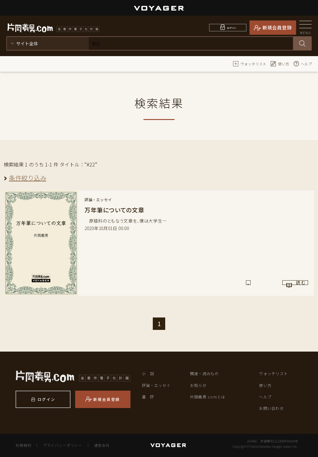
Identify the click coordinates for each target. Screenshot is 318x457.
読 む (282, 284)
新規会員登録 (277, 27)
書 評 (148, 397)
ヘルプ (302, 63)
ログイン (232, 27)
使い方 (279, 63)
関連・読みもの (205, 373)
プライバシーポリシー (61, 445)
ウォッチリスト (249, 63)
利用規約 (23, 445)
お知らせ (199, 385)
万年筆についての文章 (116, 209)
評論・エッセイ (157, 385)
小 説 (148, 373)
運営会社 (98, 445)
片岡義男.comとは (208, 397)
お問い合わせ (272, 408)
